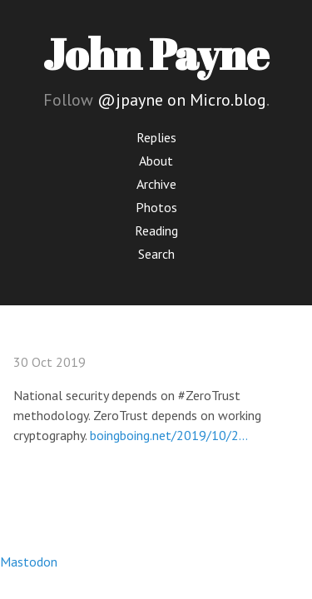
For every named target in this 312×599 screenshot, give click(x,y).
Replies (156, 137)
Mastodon (28, 561)
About (156, 160)
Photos (156, 207)
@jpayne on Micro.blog (181, 100)
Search (156, 253)
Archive (156, 184)
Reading (156, 230)
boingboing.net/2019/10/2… (169, 435)
